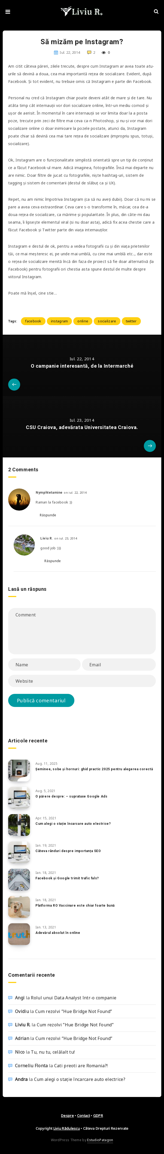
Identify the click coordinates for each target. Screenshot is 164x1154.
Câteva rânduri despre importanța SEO (68, 851)
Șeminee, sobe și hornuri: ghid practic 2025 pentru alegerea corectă (94, 769)
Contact (83, 1115)
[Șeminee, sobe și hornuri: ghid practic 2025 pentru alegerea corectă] (19, 770)
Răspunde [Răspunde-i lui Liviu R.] (52, 561)
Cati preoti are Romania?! (81, 1066)
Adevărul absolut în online (57, 933)
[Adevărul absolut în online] (19, 934)
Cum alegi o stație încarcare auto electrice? (73, 824)
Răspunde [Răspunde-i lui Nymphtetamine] (48, 515)
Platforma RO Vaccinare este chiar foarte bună (75, 905)
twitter (131, 321)
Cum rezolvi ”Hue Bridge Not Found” (73, 1011)
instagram (59, 321)
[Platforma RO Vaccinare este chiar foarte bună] (19, 907)
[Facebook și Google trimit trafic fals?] (19, 880)
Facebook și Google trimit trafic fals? (67, 878)
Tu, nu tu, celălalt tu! (53, 1052)
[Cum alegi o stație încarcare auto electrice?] (19, 825)
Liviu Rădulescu (66, 1128)
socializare (107, 321)
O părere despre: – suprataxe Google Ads (71, 796)
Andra (21, 1079)
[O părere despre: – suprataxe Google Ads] (19, 798)
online (82, 321)
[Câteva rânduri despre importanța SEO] (19, 852)
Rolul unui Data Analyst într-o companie (73, 998)
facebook (33, 321)
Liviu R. (22, 1025)
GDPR (98, 1115)
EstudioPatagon (100, 1140)
